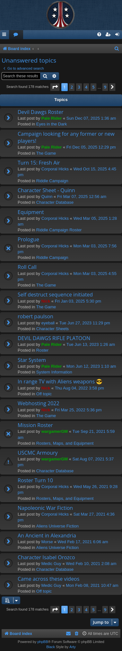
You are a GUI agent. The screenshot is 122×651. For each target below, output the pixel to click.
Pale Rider (51, 118)
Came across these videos (48, 578)
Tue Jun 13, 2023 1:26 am (90, 344)
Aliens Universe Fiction (57, 526)
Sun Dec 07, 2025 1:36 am (91, 118)
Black (50, 647)
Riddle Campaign (52, 180)
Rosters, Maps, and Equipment (64, 443)
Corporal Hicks (55, 169)
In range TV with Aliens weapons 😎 (60, 381)
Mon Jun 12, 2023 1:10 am (91, 366)
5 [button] (93, 87)
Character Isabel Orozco (46, 557)
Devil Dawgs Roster (41, 112)
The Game (46, 153)
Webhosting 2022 (38, 403)
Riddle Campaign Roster (59, 229)
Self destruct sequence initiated (55, 294)
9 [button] (105, 87)
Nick (45, 301)
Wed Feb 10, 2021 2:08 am (91, 563)
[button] (55, 87)
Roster (42, 350)
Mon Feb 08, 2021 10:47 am (92, 585)
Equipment (31, 212)
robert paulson (35, 316)
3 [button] (79, 87)
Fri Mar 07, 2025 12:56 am (81, 196)
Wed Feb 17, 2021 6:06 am (82, 541)
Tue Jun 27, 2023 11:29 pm (84, 323)
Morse (47, 541)
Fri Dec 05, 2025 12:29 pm (91, 147)
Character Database (55, 202)
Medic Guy (51, 563)
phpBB (42, 642)
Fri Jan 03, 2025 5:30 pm (78, 301)
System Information (54, 372)
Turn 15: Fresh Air (39, 162)
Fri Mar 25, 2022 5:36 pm (78, 409)
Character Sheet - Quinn (46, 190)
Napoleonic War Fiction (45, 507)
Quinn (47, 196)
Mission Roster (35, 425)
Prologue (28, 239)
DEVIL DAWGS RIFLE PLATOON (54, 338)
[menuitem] (16, 34)
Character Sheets (52, 328)
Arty (72, 647)
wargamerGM (54, 431)
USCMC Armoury (38, 452)
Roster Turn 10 (35, 480)
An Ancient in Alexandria (47, 535)
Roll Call (27, 266)
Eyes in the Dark (51, 124)
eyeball (48, 323)
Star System (32, 360)
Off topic (44, 393)
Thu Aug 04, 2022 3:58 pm (79, 388)
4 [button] (86, 87)
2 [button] (72, 87)
